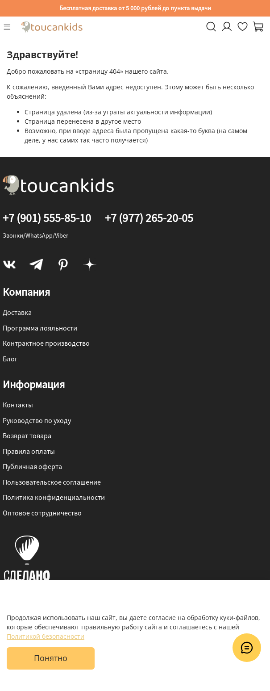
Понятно (50, 658)
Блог (10, 358)
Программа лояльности (40, 327)
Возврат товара (27, 435)
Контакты (18, 404)
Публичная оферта (32, 466)
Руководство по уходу (37, 420)
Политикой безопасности (45, 636)
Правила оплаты (29, 451)
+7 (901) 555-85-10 (47, 217)
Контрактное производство (46, 343)
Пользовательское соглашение (52, 481)
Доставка (17, 312)
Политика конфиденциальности (54, 497)
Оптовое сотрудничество (42, 512)
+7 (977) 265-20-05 (149, 217)
